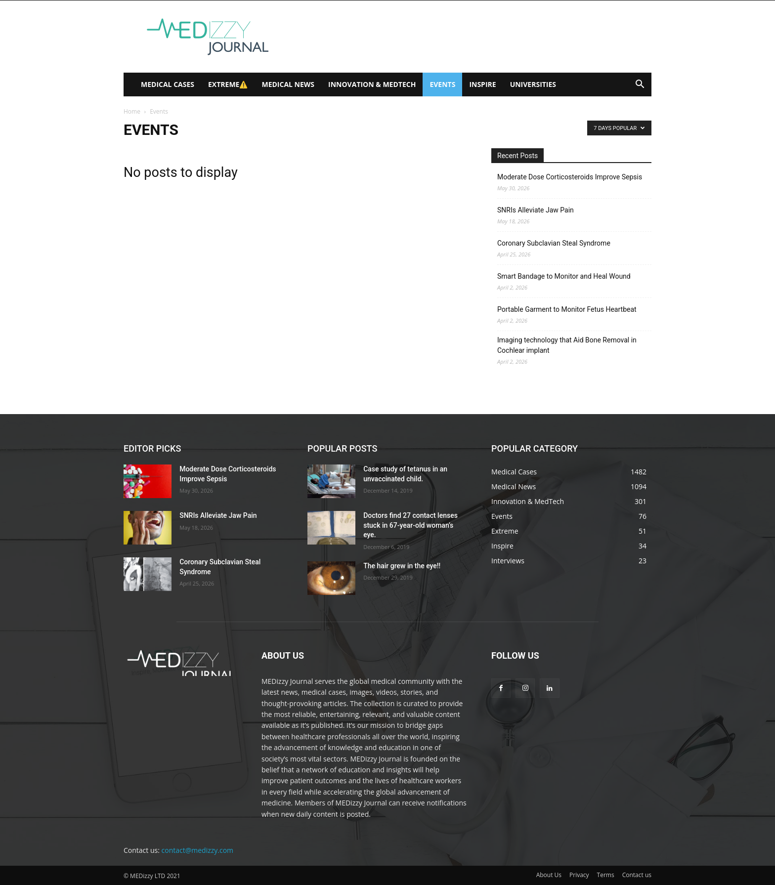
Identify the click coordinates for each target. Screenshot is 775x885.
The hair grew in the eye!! (401, 566)
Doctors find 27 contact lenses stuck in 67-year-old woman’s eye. (410, 525)
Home (132, 111)
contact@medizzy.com (198, 850)
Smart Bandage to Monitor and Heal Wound (564, 276)
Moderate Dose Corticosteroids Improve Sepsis (569, 177)
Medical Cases (167, 84)
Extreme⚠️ (228, 84)
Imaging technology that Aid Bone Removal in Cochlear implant (567, 345)
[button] (639, 85)
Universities (533, 84)
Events (442, 84)
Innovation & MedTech (372, 84)
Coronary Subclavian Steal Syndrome (553, 243)
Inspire (482, 84)
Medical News (287, 84)
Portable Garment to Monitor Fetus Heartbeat (567, 309)
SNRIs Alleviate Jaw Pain (535, 210)
